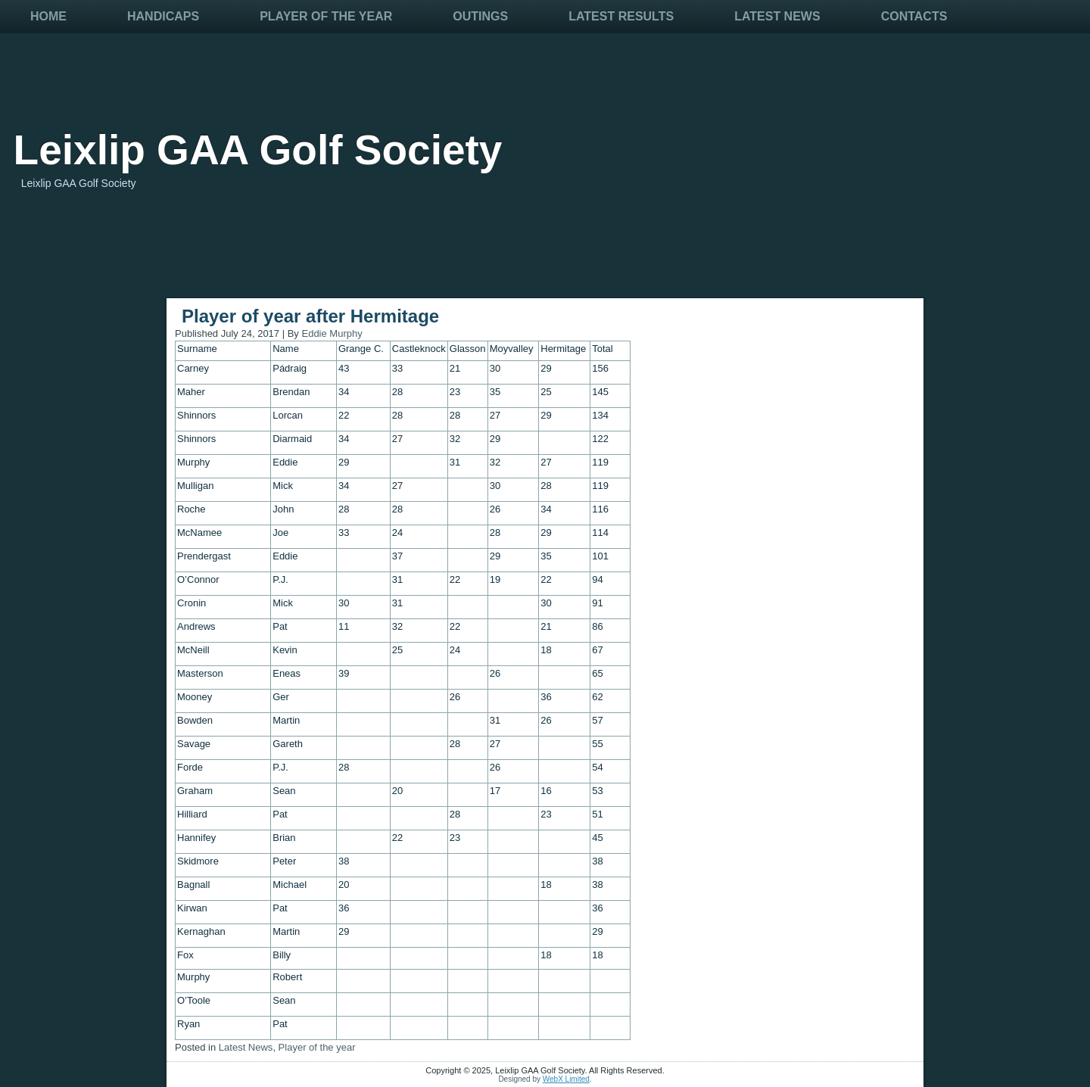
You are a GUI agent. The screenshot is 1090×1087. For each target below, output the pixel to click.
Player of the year (317, 1047)
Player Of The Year (326, 16)
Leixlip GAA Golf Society (258, 149)
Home (48, 16)
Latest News (777, 16)
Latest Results (621, 16)
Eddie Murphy (331, 333)
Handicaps (163, 16)
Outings (480, 16)
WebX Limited (566, 1079)
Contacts (914, 16)
